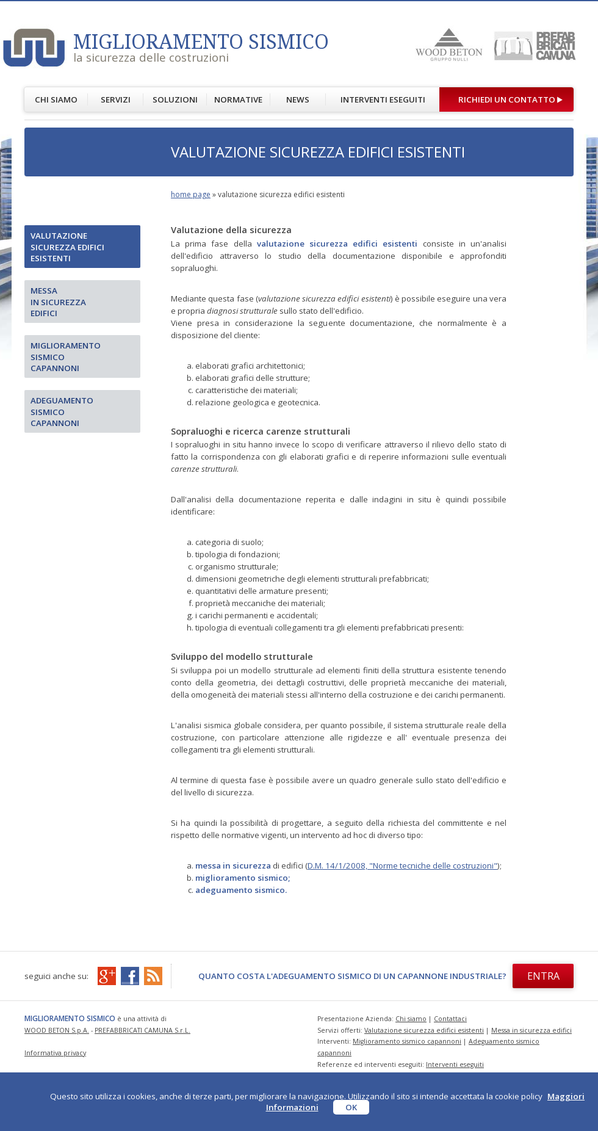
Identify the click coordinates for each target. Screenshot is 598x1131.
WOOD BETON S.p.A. (56, 1030)
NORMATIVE (238, 99)
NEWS (297, 99)
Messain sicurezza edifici (58, 302)
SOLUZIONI (175, 99)
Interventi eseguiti (455, 1064)
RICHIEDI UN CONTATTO (506, 99)
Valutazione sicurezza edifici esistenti (67, 247)
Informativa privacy (55, 1053)
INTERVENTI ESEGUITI (382, 99)
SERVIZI (116, 99)
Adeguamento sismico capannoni (62, 411)
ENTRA (543, 976)
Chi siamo (411, 1018)
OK (351, 1107)
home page (191, 194)
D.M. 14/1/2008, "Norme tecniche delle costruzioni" (402, 865)
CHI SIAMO (56, 99)
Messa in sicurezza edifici (531, 1030)
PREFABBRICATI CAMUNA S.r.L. (142, 1030)
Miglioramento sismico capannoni (66, 357)
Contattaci (450, 1018)
